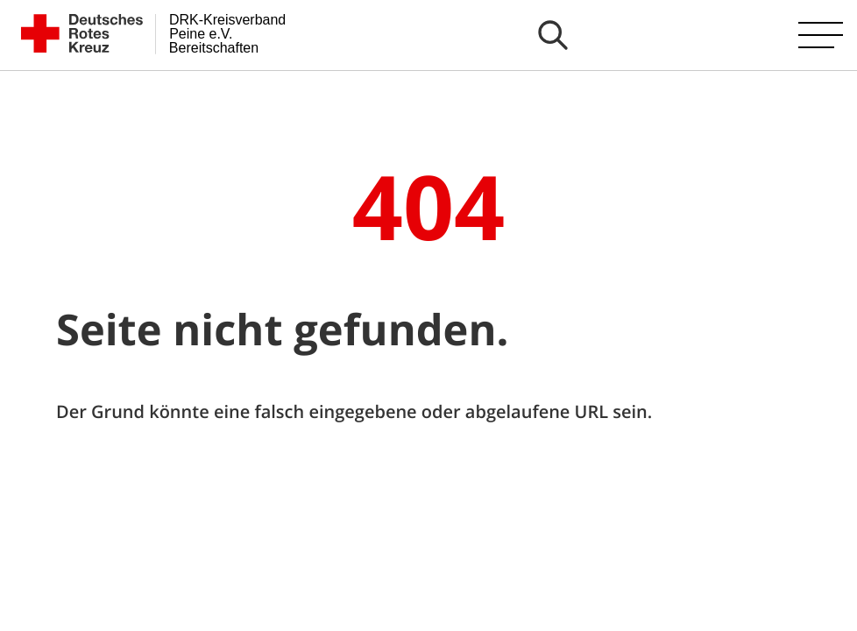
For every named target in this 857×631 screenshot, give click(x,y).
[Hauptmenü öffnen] (820, 35)
